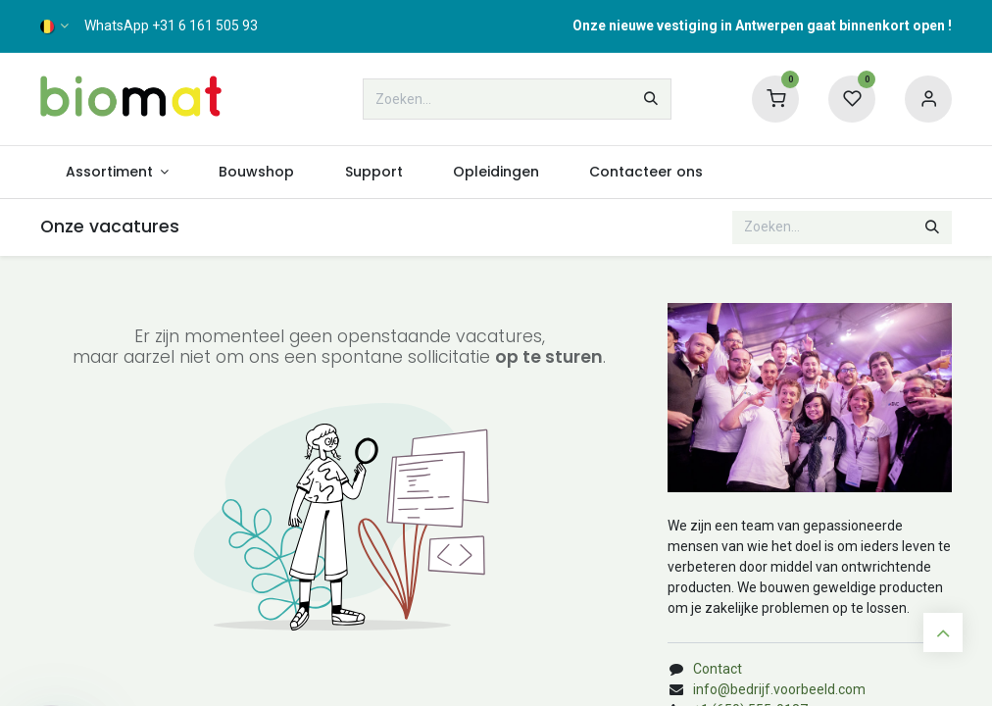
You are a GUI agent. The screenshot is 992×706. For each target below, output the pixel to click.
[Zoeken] (650, 99)
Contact (717, 669)
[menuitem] (117, 172)
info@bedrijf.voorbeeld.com (779, 689)
